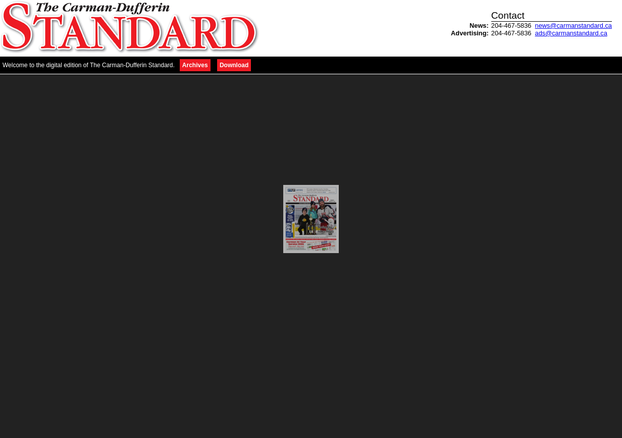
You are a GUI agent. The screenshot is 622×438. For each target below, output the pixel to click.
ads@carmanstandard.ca (571, 33)
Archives (195, 65)
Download (234, 65)
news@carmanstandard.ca (573, 25)
